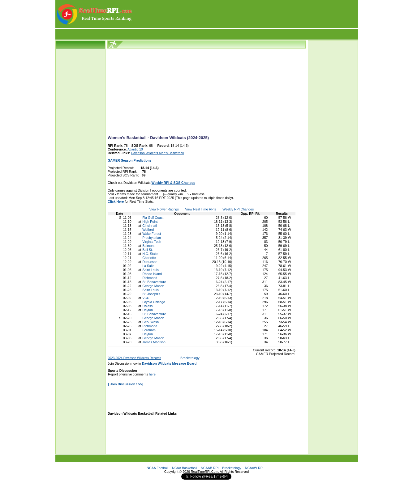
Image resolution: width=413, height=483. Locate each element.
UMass (147, 306)
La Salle (148, 266)
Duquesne (149, 262)
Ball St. (147, 250)
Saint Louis (150, 270)
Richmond (149, 278)
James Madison (154, 342)
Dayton (147, 310)
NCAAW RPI (254, 468)
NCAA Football (157, 468)
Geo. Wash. (151, 322)
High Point (149, 221)
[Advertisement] (245, 14)
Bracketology (190, 358)
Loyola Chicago (153, 302)
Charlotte (149, 258)
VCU (145, 298)
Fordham (149, 330)
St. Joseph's (151, 294)
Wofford (148, 229)
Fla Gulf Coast (152, 217)
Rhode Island (152, 274)
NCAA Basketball (184, 468)
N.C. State (149, 254)
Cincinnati (149, 225)
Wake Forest (151, 233)
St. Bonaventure (154, 282)
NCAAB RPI (209, 468)
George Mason (153, 286)
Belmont (148, 246)
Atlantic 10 (135, 149)
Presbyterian (151, 237)
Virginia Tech (151, 242)
